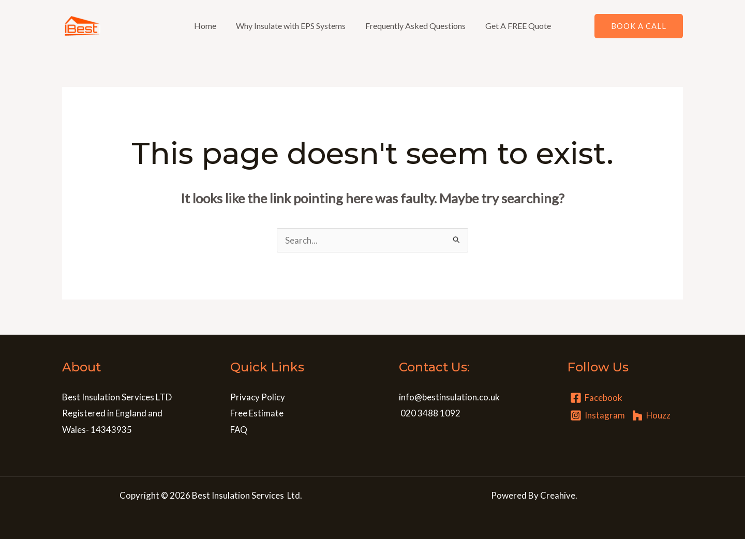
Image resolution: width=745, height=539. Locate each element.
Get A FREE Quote (513, 26)
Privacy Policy (257, 397)
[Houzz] (651, 415)
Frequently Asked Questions (414, 26)
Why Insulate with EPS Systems (292, 26)
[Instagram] (598, 415)
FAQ (239, 429)
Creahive (557, 495)
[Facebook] (596, 398)
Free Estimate (257, 413)
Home (210, 26)
